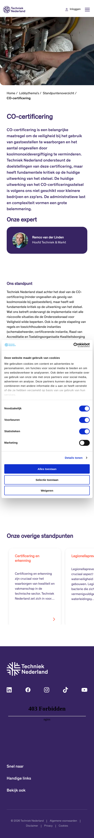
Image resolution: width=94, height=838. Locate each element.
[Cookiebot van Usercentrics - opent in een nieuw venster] (73, 345)
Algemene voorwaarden (63, 821)
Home (11, 93)
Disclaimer (32, 826)
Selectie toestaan (47, 479)
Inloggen (75, 9)
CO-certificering (19, 98)
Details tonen (73, 457)
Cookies (63, 826)
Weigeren (47, 490)
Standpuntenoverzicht (58, 93)
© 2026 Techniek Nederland (27, 821)
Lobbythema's (29, 93)
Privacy (48, 826)
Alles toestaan (47, 469)
